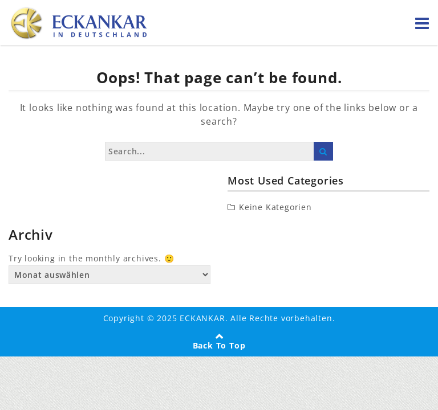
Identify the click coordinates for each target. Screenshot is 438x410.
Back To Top (219, 345)
